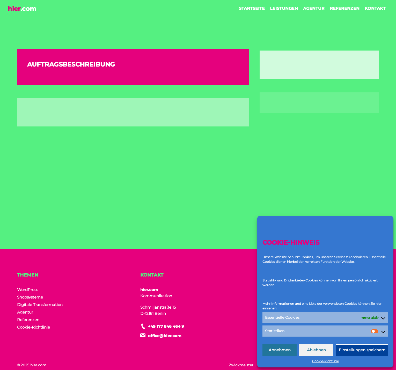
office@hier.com (164, 335)
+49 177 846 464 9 (166, 326)
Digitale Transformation (40, 304)
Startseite (252, 8)
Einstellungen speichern (362, 349)
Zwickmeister (241, 365)
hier (22, 8)
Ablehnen (316, 349)
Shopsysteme (30, 297)
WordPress (27, 289)
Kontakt (375, 8)
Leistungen (284, 8)
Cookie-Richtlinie (325, 361)
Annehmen (280, 349)
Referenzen (345, 8)
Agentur (314, 8)
